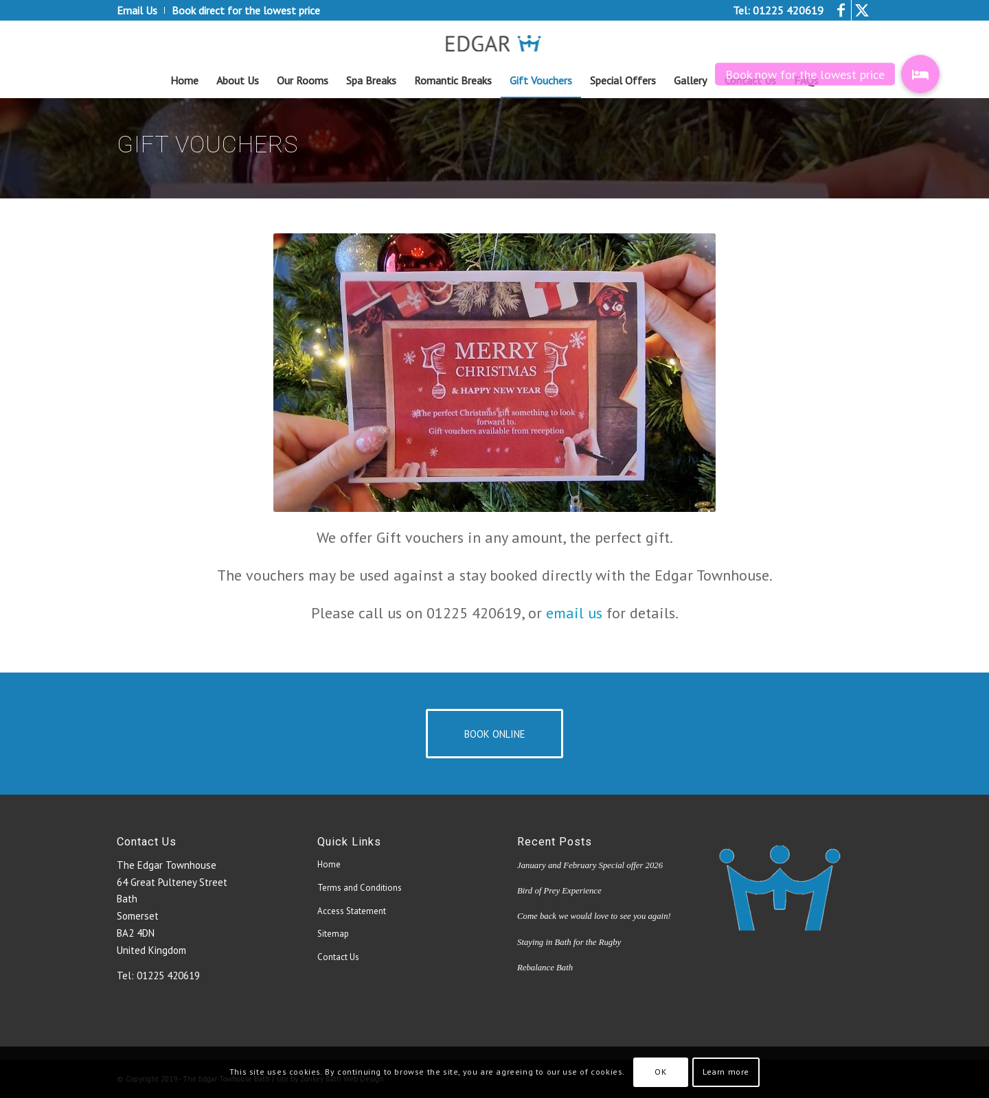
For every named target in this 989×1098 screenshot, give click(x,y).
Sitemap (333, 933)
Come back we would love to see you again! (594, 916)
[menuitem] (141, 10)
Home (329, 864)
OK (660, 1071)
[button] (920, 74)
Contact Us (338, 957)
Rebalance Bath (545, 967)
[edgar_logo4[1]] (494, 41)
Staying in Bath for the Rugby (569, 942)
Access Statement (351, 911)
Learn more (726, 1071)
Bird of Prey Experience (559, 891)
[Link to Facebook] (841, 10)
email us (574, 612)
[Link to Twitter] (862, 10)
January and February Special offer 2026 (590, 865)
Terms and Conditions (359, 887)
